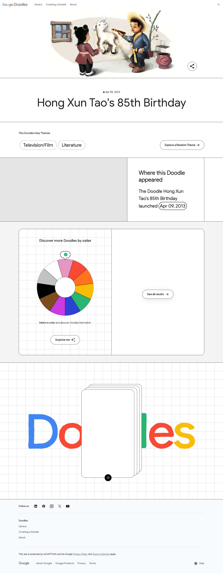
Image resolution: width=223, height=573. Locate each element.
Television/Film (38, 145)
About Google (44, 563)
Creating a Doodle (56, 4)
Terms (92, 563)
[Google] (24, 563)
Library (38, 4)
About (73, 4)
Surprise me (65, 340)
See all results (158, 294)
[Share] (192, 66)
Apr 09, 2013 (172, 206)
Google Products (64, 563)
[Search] (219, 4)
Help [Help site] (199, 563)
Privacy (82, 563)
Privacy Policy (80, 554)
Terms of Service (101, 554)
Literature (72, 145)
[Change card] (108, 477)
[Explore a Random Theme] (182, 145)
